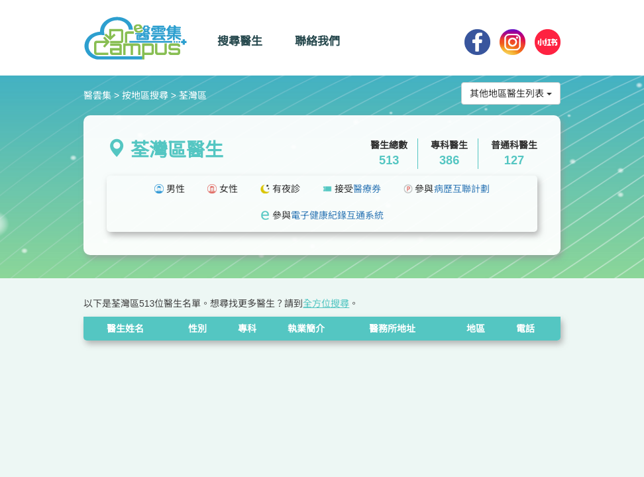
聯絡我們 (317, 41)
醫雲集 (97, 95)
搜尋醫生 (239, 41)
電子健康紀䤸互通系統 (337, 215)
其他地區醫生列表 (511, 93)
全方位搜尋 (326, 303)
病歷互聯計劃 (462, 189)
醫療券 (367, 189)
